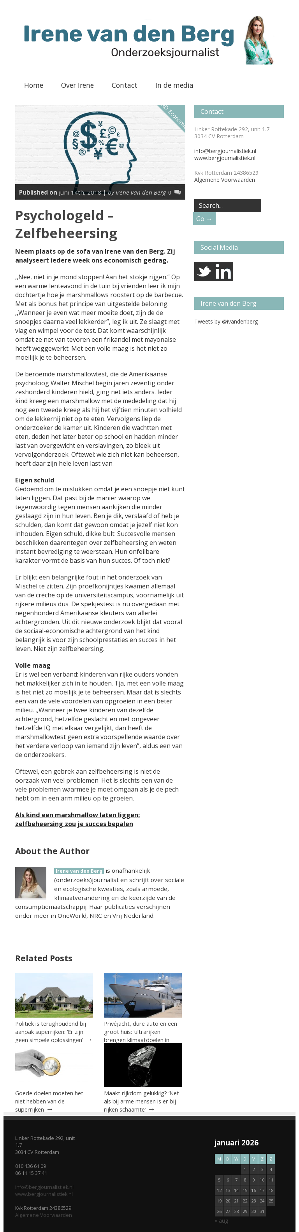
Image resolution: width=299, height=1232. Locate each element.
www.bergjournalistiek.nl (224, 158)
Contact (124, 85)
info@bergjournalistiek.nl (225, 151)
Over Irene (77, 85)
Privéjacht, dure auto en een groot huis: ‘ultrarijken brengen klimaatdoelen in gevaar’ (140, 1036)
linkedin (223, 271)
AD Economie (175, 116)
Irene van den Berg (79, 871)
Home (33, 85)
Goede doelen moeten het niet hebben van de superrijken (49, 1101)
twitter (204, 271)
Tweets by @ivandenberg (226, 321)
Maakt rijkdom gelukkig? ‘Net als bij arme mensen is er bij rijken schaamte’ (141, 1101)
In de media (174, 85)
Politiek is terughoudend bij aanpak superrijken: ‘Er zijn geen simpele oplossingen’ (50, 1032)
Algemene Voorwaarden (224, 179)
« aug (221, 1220)
